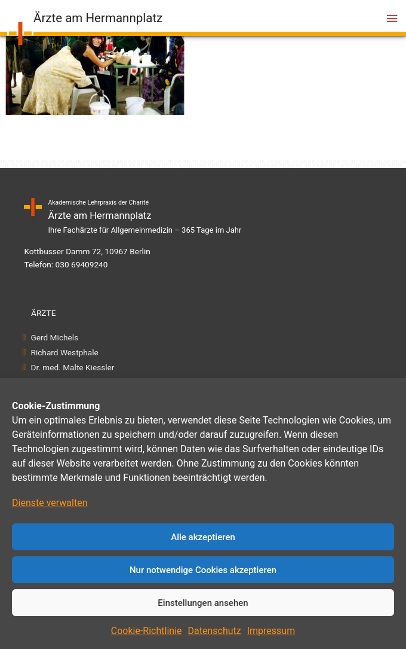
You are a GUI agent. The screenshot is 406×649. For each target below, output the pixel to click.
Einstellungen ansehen (203, 603)
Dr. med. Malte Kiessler (72, 367)
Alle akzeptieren (203, 537)
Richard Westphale (65, 352)
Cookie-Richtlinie (146, 630)
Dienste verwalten (50, 502)
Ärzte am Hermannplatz (97, 18)
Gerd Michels (54, 337)
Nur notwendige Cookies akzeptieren (203, 570)
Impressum (271, 630)
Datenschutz (214, 630)
